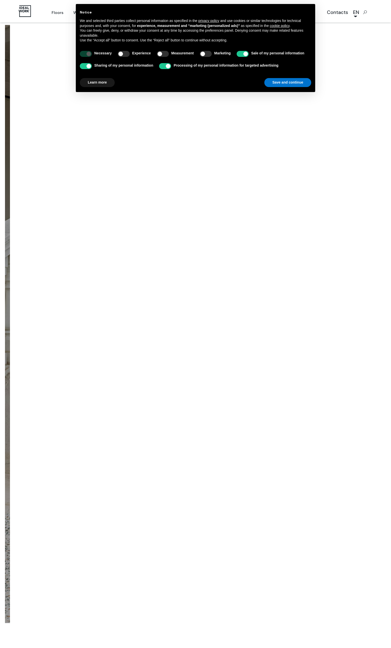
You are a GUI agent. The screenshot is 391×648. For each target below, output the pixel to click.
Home (152, 301)
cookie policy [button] (280, 26)
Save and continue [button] (287, 82)
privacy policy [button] (208, 21)
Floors (57, 12)
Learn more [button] (97, 82)
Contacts (337, 12)
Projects (172, 301)
